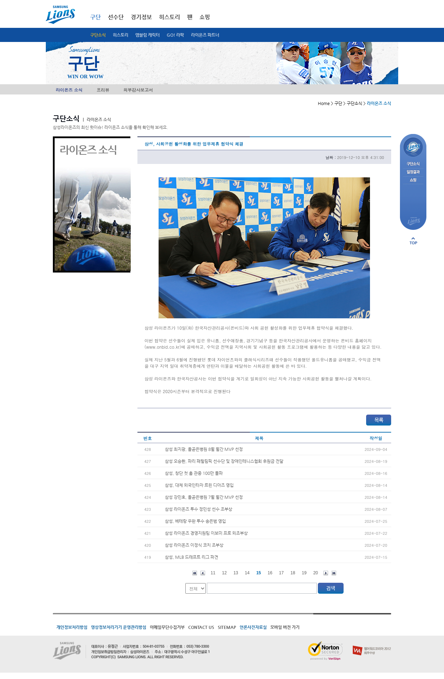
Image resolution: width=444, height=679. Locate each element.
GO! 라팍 (175, 34)
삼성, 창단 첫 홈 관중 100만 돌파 (194, 473)
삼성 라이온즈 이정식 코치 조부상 (194, 545)
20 (315, 572)
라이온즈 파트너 (205, 34)
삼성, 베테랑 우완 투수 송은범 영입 (195, 521)
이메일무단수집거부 (167, 627)
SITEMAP (227, 627)
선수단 (116, 17)
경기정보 (141, 17)
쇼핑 (204, 17)
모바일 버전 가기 (285, 627)
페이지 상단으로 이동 (413, 240)
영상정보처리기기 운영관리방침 (118, 627)
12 (224, 572)
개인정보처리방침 (71, 627)
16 (270, 572)
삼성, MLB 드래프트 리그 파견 (191, 557)
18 (292, 572)
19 (304, 572)
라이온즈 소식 (69, 90)
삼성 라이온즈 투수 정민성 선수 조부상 (198, 509)
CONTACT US (201, 627)
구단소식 (98, 34)
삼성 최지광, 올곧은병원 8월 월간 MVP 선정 (204, 449)
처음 (195, 573)
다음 (326, 573)
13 (235, 572)
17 (281, 572)
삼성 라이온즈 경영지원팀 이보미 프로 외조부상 (206, 533)
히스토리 (120, 34)
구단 (95, 17)
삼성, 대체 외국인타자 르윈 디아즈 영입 (199, 485)
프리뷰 (103, 90)
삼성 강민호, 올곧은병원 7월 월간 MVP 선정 (204, 497)
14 (247, 572)
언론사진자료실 (253, 627)
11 (213, 572)
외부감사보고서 (138, 90)
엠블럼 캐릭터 (147, 34)
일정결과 (413, 172)
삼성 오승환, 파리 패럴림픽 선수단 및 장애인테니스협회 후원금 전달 (224, 461)
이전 (203, 573)
